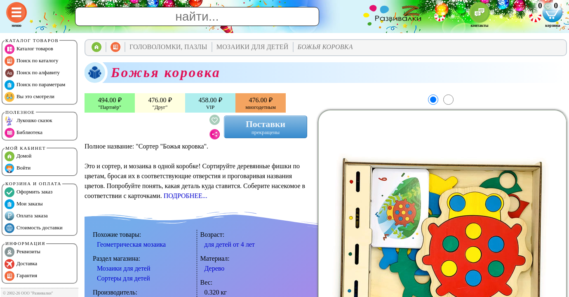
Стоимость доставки (34, 228)
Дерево (215, 268)
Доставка (21, 264)
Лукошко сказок (28, 121)
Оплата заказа (26, 216)
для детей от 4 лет (230, 244)
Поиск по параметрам (35, 85)
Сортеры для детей (123, 278)
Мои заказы (24, 204)
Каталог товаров (29, 49)
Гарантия (21, 276)
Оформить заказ (28, 192)
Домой (18, 156)
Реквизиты (22, 252)
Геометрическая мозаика (131, 244)
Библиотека (23, 133)
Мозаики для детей (123, 268)
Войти (18, 168)
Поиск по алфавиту (32, 73)
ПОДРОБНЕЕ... (185, 195)
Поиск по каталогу (31, 61)
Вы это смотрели (29, 97)
